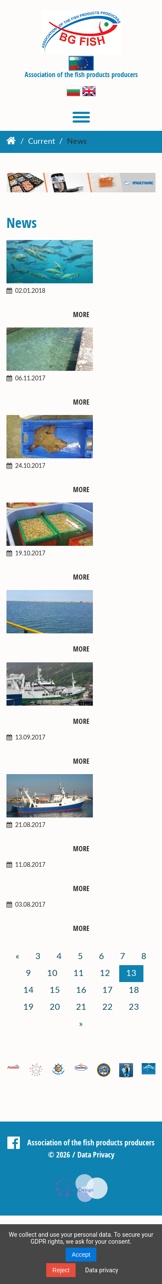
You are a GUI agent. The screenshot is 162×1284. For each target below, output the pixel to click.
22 (107, 1007)
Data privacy (101, 1270)
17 (107, 990)
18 (134, 990)
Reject (61, 1270)
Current (41, 142)
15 (55, 990)
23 (134, 1007)
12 (105, 973)
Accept (81, 1254)
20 (55, 1007)
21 (81, 1007)
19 (28, 1007)
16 (81, 990)
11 (78, 973)
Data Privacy (95, 1154)
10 (52, 973)
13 (131, 973)
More (81, 315)
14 (28, 990)
